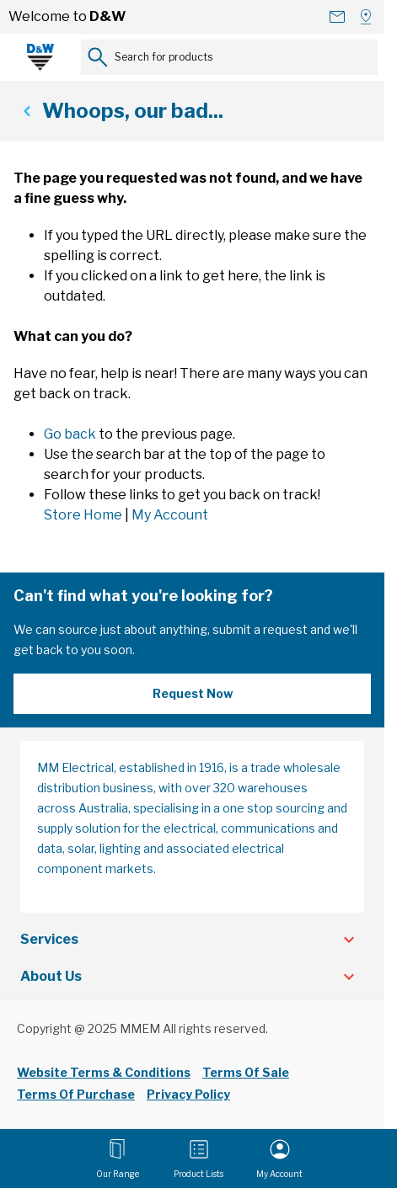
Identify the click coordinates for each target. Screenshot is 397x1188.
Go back (70, 434)
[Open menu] (117, 1158)
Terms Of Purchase (76, 1094)
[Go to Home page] (40, 57)
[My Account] (279, 1158)
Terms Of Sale (245, 1072)
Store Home (83, 515)
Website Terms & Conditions (103, 1072)
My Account (169, 515)
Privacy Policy (188, 1094)
